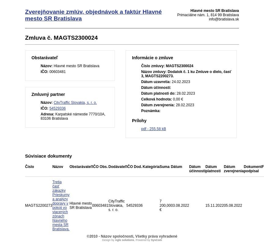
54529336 (58, 108)
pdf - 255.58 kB (153, 129)
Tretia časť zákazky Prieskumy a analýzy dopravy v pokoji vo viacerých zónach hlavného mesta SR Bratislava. (60, 205)
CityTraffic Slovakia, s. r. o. (75, 102)
